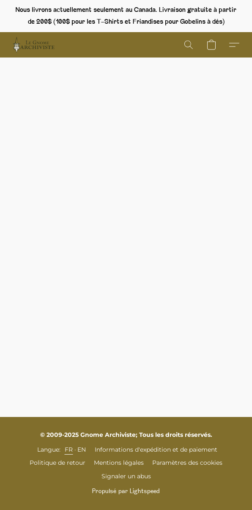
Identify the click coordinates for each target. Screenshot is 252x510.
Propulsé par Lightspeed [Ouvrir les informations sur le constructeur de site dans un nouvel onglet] (126, 491)
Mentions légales (119, 462)
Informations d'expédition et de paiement (156, 449)
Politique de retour (57, 462)
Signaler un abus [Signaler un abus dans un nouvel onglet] (126, 476)
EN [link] (81, 449)
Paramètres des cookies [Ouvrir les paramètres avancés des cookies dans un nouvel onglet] (187, 462)
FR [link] (69, 449)
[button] (35, 45)
